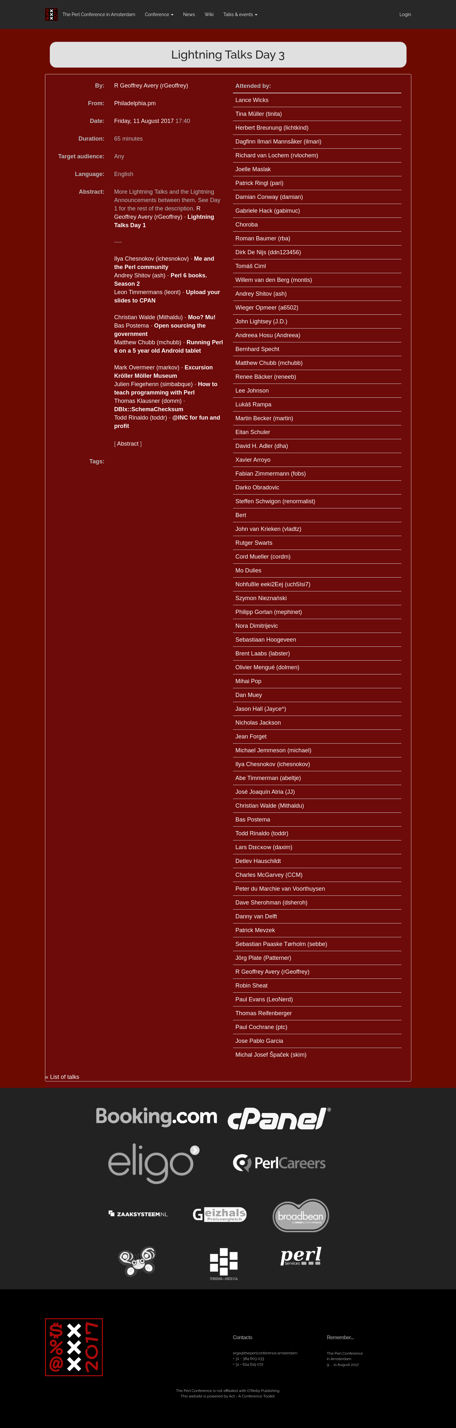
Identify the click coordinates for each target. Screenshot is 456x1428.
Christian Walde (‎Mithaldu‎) (148, 317)
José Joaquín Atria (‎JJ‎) (265, 792)
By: (99, 85)
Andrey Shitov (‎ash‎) (139, 275)
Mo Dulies (249, 570)
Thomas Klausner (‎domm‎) (148, 401)
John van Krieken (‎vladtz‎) (268, 529)
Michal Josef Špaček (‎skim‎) (271, 1055)
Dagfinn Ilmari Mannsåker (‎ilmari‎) (279, 141)
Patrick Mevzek (255, 930)
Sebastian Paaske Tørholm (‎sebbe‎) (281, 944)
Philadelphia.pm (135, 103)
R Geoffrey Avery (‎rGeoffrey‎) (151, 85)
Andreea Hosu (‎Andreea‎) (268, 335)
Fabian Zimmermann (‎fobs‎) (271, 473)
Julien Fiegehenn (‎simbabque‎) (153, 384)
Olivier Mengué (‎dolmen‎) (268, 667)
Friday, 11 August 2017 (144, 121)
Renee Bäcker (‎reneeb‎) (266, 377)
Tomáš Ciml (251, 266)
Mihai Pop (249, 681)
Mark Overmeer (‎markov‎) (146, 367)
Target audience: (81, 156)
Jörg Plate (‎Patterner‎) (263, 958)
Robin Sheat (252, 985)
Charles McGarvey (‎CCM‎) (269, 875)
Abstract (128, 443)
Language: (89, 174)
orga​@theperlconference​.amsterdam (265, 1353)
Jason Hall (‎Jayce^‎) (261, 709)
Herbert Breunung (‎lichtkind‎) (272, 128)
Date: (97, 121)
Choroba (247, 224)
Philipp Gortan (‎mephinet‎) (269, 612)
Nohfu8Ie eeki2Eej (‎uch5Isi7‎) (273, 584)
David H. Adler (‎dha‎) (262, 446)
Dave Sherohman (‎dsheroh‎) (272, 902)
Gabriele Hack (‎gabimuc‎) (268, 211)
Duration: (91, 138)
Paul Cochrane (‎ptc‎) (262, 1027)
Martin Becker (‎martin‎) (264, 418)
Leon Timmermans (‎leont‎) (147, 292)
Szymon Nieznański (261, 598)
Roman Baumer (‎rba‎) (263, 238)
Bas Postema (131, 325)
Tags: (96, 461)
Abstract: (91, 192)
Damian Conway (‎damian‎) (269, 197)
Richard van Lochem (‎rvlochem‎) (277, 155)
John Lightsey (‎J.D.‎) (262, 321)
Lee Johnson (252, 390)
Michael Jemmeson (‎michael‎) (274, 750)
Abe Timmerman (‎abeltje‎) (268, 778)
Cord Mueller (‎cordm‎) (263, 556)
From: (96, 103)
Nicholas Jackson (258, 722)
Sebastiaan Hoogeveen (266, 639)
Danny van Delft (256, 916)
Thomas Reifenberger (264, 1013)
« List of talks (62, 1077)
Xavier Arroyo (253, 460)
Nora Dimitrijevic (257, 626)
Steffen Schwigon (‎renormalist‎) (275, 501)
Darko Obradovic (257, 487)
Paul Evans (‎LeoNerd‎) (264, 999)
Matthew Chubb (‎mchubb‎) (147, 342)
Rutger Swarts (254, 543)
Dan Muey (249, 695)
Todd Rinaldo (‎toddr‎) (140, 417)
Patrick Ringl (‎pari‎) (260, 183)
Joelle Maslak (253, 169)
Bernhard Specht (258, 349)
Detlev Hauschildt (258, 861)
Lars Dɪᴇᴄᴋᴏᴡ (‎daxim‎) (264, 847)
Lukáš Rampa (254, 404)
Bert (241, 515)
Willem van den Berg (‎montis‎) (274, 280)
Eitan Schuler (253, 432)
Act (232, 1396)
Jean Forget (251, 736)
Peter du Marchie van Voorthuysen (280, 889)
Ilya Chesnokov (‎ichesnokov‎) (151, 258)
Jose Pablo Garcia (259, 1041)
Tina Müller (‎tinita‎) (259, 114)
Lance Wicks (252, 100)
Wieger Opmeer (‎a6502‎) (267, 307)
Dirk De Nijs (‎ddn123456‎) (268, 252)
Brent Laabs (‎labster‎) (263, 653)
